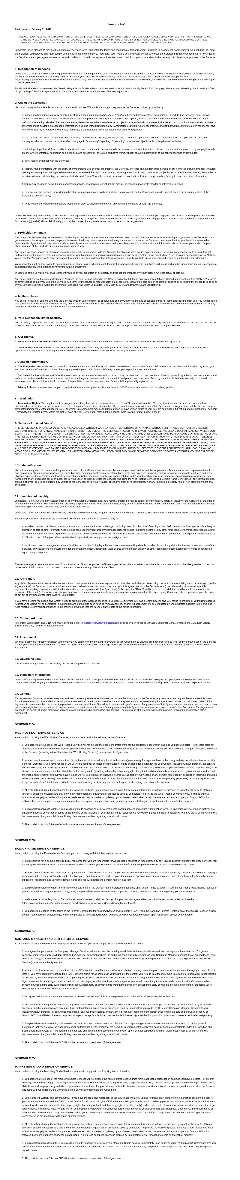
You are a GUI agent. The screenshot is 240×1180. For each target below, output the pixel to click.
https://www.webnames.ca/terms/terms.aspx (46, 903)
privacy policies (166, 387)
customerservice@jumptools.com (101, 622)
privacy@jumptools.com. (140, 381)
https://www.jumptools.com (29, 79)
